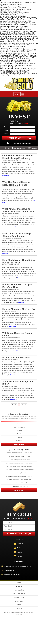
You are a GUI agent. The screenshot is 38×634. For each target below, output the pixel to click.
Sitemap (19, 604)
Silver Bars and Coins (19, 427)
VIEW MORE (19, 444)
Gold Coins (20, 424)
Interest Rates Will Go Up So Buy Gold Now (17, 285)
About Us (19, 586)
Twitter (19, 548)
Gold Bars (19, 430)
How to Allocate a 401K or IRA (18, 309)
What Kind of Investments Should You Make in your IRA (18, 210)
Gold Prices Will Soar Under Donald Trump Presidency (17, 157)
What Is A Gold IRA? (19, 590)
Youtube (19, 556)
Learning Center (19, 597)
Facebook (20, 543)
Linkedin (19, 552)
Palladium (19, 434)
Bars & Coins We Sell (19, 593)
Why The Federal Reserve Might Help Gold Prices (16, 183)
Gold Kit (20, 440)
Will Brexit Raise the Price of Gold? (20, 486)
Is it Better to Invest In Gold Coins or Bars (19, 456)
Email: (6, 130)
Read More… (6, 175)
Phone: (6, 134)
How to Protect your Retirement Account (20, 459)
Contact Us (19, 608)
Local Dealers (19, 601)
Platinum (20, 437)
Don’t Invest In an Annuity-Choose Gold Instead (16, 234)
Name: (6, 127)
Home (19, 582)
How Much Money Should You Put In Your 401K (18, 261)
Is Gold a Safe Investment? (17, 357)
